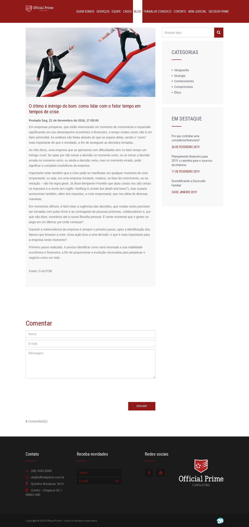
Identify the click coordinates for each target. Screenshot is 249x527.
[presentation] (90, 389)
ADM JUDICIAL (197, 11)
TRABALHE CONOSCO (157, 11)
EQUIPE (116, 11)
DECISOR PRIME (219, 11)
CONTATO (180, 11)
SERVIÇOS (103, 11)
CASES (127, 11)
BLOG (137, 11)
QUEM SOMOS (85, 11)
